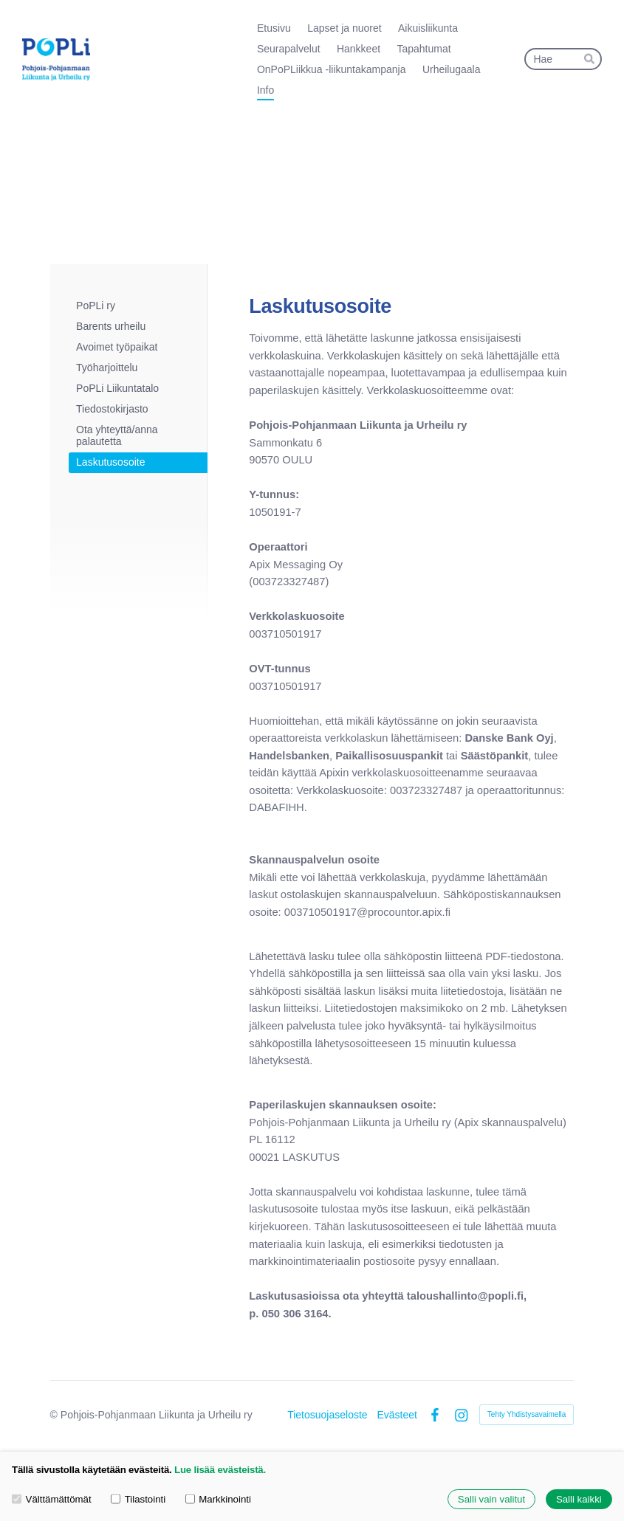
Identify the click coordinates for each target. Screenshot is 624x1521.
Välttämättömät (52, 1499)
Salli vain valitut (491, 1499)
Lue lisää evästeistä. (220, 1469)
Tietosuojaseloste (327, 1415)
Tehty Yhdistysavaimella (526, 1414)
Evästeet (396, 1415)
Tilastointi (138, 1499)
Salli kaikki (579, 1499)
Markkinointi (218, 1499)
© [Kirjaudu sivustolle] (55, 1415)
